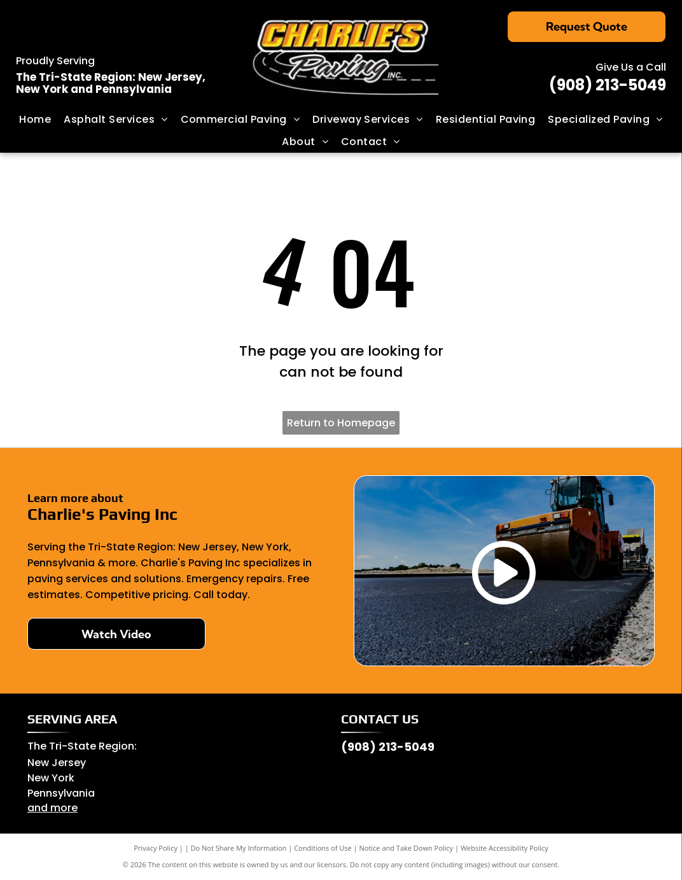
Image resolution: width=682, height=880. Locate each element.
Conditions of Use (323, 848)
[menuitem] (35, 119)
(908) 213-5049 (607, 84)
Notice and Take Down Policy (406, 848)
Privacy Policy (155, 848)
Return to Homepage (341, 423)
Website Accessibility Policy (504, 848)
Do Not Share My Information (239, 848)
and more (52, 807)
